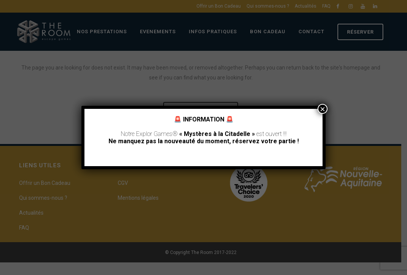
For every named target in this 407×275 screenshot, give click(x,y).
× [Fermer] (322, 109)
